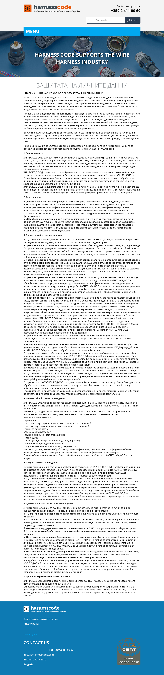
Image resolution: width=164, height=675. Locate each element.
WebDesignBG (30, 634)
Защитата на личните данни (41, 619)
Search (133, 20)
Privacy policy (31, 623)
